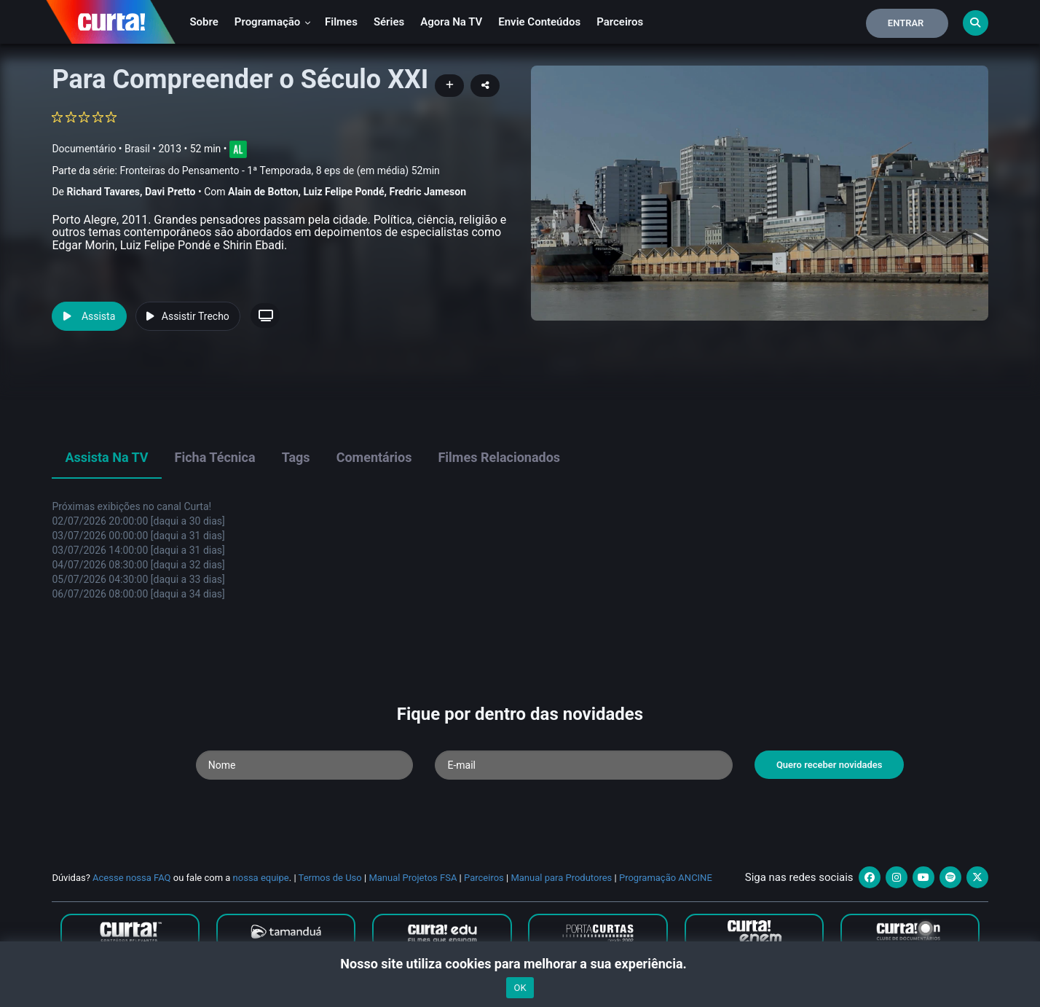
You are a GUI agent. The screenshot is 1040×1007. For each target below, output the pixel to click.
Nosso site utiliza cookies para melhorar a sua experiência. (519, 963)
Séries (389, 21)
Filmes (341, 21)
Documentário (84, 148)
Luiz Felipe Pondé (343, 191)
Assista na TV (106, 457)
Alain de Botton (263, 191)
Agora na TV (451, 21)
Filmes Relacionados (499, 457)
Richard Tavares (103, 191)
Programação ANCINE (665, 877)
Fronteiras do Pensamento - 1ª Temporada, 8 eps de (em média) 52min (279, 170)
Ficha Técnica (215, 457)
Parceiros (619, 21)
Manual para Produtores (561, 877)
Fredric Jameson (428, 191)
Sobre (203, 21)
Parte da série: (245, 170)
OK (519, 987)
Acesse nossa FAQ (131, 877)
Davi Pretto (170, 191)
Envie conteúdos (539, 21)
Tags (296, 457)
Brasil (137, 148)
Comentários (374, 457)
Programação (273, 21)
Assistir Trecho (187, 316)
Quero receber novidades (829, 764)
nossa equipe (261, 877)
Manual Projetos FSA (413, 877)
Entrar (906, 22)
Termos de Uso (330, 877)
